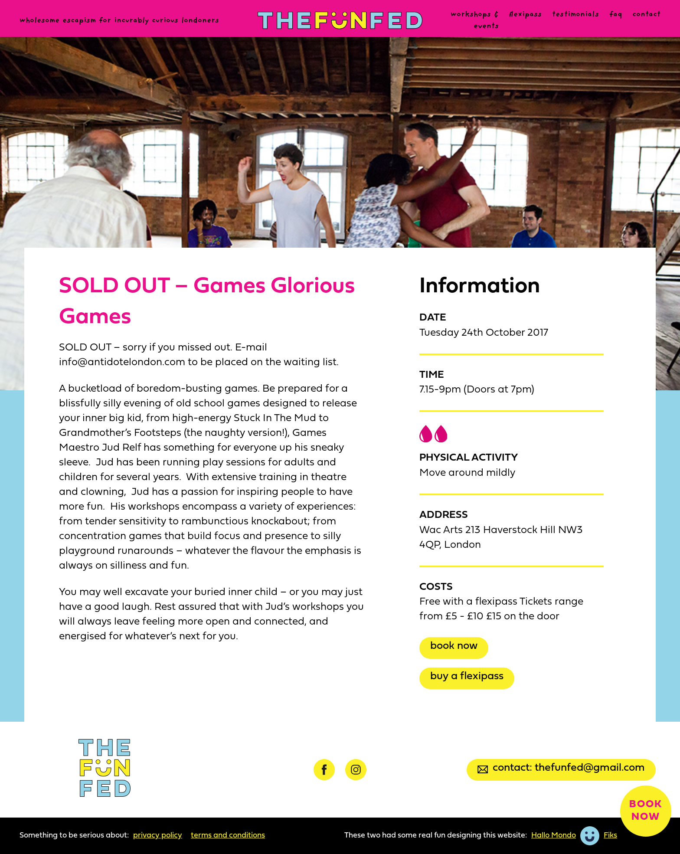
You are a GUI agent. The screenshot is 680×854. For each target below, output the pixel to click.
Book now (453, 646)
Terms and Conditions (228, 835)
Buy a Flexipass (466, 676)
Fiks (610, 835)
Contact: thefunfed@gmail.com (560, 767)
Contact (646, 14)
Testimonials (575, 14)
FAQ (615, 14)
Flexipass (525, 14)
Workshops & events (475, 20)
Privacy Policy (157, 835)
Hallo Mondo (553, 835)
